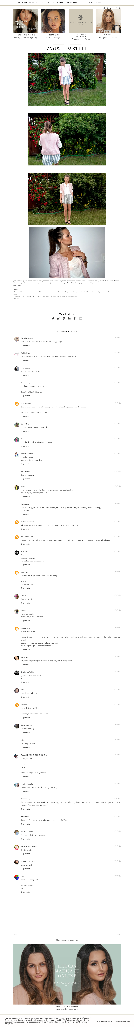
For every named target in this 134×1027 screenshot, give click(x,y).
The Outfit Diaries (36, 392)
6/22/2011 (117, 471)
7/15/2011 (117, 861)
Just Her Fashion (27, 454)
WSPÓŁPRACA (73, 2)
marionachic (25, 368)
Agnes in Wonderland (28, 846)
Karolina (24, 704)
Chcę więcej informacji (105, 1021)
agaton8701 (25, 628)
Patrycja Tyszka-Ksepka (26, 3)
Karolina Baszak (27, 338)
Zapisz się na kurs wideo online (67, 1009)
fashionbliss (25, 353)
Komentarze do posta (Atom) (70, 940)
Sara (22, 690)
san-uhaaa (24, 657)
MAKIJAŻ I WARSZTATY (91, 2)
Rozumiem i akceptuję (122, 1021)
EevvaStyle (25, 424)
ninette (23, 595)
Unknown (24, 572)
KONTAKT (60, 2)
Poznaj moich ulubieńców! (108, 37)
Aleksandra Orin (27, 537)
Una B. (23, 610)
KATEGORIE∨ (48, 2)
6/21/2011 (117, 338)
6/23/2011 (117, 725)
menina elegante (27, 784)
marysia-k (24, 552)
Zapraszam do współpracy (81, 39)
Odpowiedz (25, 345)
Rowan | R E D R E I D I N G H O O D (34, 755)
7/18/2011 (117, 876)
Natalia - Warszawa (28, 861)
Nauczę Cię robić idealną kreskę (25, 37)
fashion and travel (27, 522)
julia (22, 740)
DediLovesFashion (27, 672)
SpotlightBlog (26, 403)
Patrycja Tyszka (27, 831)
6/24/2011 (117, 798)
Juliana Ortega (26, 725)
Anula (23, 439)
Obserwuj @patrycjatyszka (53, 37)
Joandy (23, 486)
